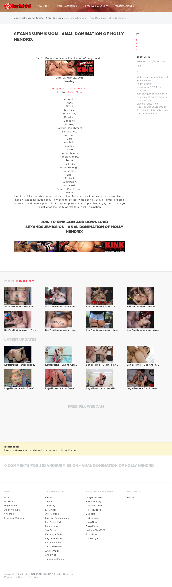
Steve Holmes (78, 89)
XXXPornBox (52, 551)
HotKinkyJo (92, 518)
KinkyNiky (91, 522)
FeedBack (9, 502)
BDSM (153, 87)
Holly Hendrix (60, 89)
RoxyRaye (91, 534)
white (153, 114)
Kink (139, 77)
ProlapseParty (93, 502)
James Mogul (75, 92)
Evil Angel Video (54, 522)
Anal (146, 87)
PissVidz (50, 498)
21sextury (50, 506)
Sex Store (50, 530)
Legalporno (51, 526)
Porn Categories (68, 6)
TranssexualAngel (55, 559)
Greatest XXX (144, 62)
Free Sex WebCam (96, 6)
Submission (162, 110)
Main (6, 498)
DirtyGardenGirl (94, 498)
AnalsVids (50, 555)
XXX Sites (44, 6)
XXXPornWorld (53, 547)
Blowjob (146, 94)
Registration (11, 506)
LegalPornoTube (54, 539)
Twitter (130, 498)
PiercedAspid (93, 510)
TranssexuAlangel (124, 6)
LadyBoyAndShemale (57, 518)
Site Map (9, 514)
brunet (166, 94)
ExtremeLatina (53, 543)
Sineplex (50, 502)
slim (143, 110)
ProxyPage (92, 526)
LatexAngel (92, 539)
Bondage (157, 94)
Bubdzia (90, 514)
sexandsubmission (152, 77)
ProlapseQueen (94, 506)
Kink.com (159, 62)
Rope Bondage (150, 107)
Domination (157, 97)
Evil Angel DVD (53, 534)
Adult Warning (12, 510)
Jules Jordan (52, 514)
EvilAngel (50, 510)
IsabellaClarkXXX (95, 530)
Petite (148, 104)
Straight (151, 110)
